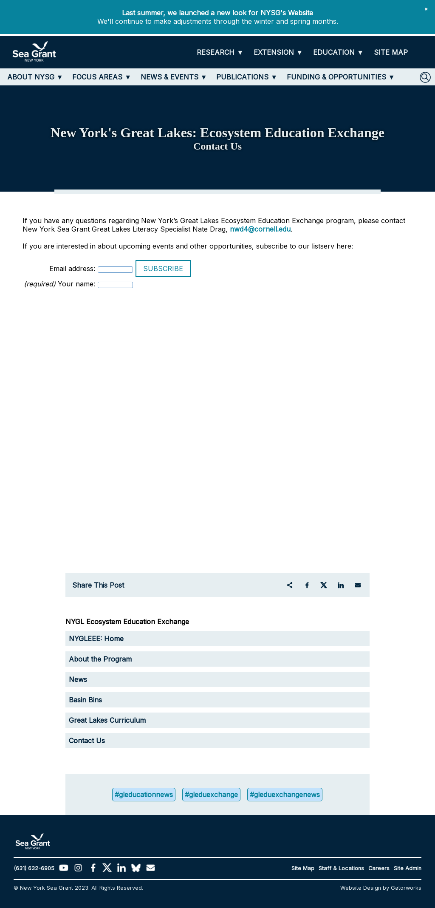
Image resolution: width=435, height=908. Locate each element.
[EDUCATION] (338, 52)
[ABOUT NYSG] (35, 76)
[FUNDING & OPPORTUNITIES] (341, 76)
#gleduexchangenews (285, 794)
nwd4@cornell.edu (260, 229)
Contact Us (87, 740)
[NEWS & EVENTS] (173, 76)
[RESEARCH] (220, 52)
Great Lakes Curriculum (107, 720)
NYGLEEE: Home (96, 638)
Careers (379, 868)
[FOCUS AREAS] (101, 76)
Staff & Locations (341, 868)
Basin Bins (85, 700)
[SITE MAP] (391, 52)
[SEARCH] (425, 77)
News (78, 679)
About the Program (100, 659)
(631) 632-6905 (34, 868)
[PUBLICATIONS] (247, 76)
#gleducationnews (144, 794)
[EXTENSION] (278, 52)
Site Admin (407, 868)
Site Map (302, 868)
